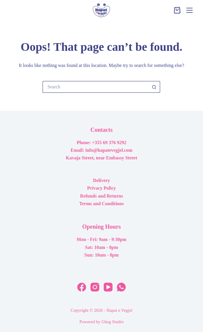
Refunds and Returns (101, 195)
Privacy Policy (101, 188)
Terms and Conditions (101, 203)
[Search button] (154, 87)
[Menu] (189, 10)
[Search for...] (95, 87)
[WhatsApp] (121, 287)
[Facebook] (81, 287)
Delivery (101, 180)
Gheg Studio (112, 321)
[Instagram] (94, 287)
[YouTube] (108, 287)
